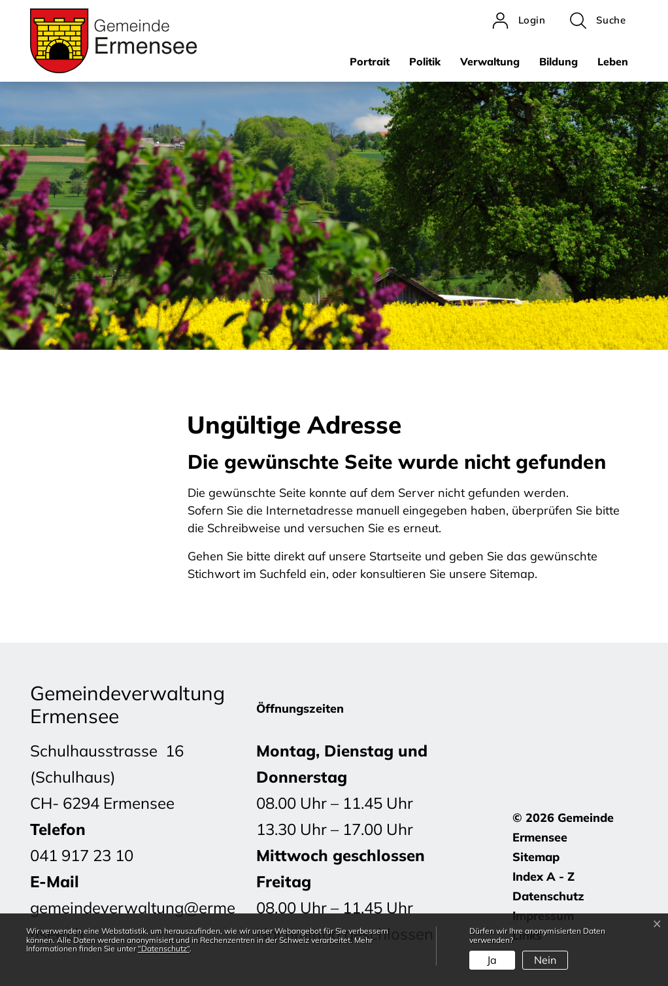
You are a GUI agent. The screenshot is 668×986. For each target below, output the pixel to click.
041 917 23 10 (81, 855)
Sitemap (535, 856)
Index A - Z (543, 876)
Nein (545, 959)
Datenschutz (548, 896)
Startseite (395, 556)
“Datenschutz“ (164, 948)
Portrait (370, 61)
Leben (612, 61)
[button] (598, 20)
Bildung (558, 61)
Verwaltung (490, 61)
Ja (492, 959)
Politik (425, 61)
